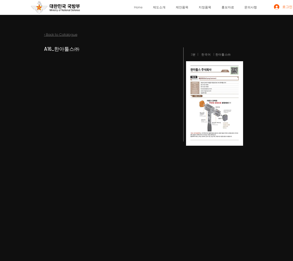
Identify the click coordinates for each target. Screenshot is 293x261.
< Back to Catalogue (60, 34)
